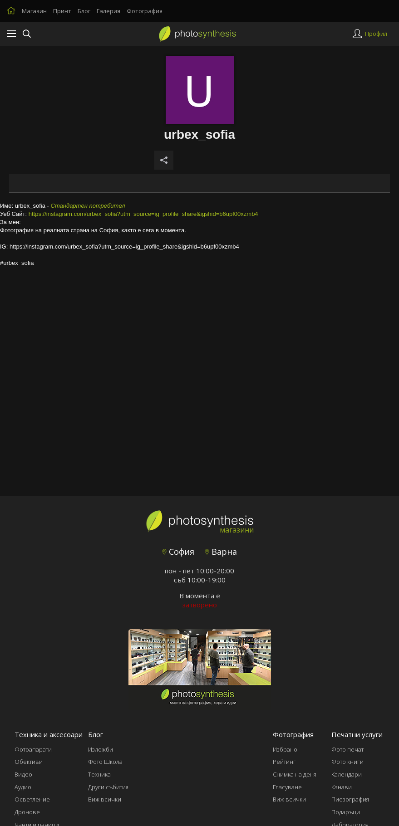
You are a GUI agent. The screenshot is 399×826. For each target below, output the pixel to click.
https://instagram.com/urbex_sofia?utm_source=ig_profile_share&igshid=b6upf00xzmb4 (143, 213)
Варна (221, 551)
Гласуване (287, 787)
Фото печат (347, 749)
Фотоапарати (33, 749)
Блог (84, 11)
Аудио (23, 787)
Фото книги (347, 762)
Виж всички (104, 799)
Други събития (108, 787)
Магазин (34, 11)
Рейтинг (284, 762)
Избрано (285, 749)
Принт (62, 11)
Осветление (32, 799)
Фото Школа (105, 762)
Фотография (145, 11)
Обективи (29, 762)
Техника (99, 774)
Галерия (108, 11)
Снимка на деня (294, 774)
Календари (346, 774)
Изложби (100, 749)
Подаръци (345, 812)
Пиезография (350, 799)
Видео (23, 774)
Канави (341, 787)
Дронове (27, 812)
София (178, 551)
